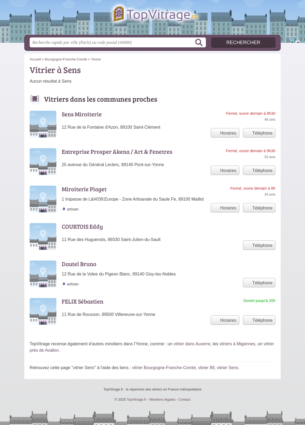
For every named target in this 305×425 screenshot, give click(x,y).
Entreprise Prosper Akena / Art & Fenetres (117, 151)
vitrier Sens (227, 367)
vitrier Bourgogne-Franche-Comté (164, 367)
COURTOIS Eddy (82, 226)
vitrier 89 (206, 367)
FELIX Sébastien (82, 301)
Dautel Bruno (79, 264)
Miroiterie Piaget (84, 189)
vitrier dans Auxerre (192, 344)
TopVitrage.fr (152, 19)
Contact (184, 399)
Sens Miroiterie (82, 114)
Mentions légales (162, 399)
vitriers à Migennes (237, 344)
